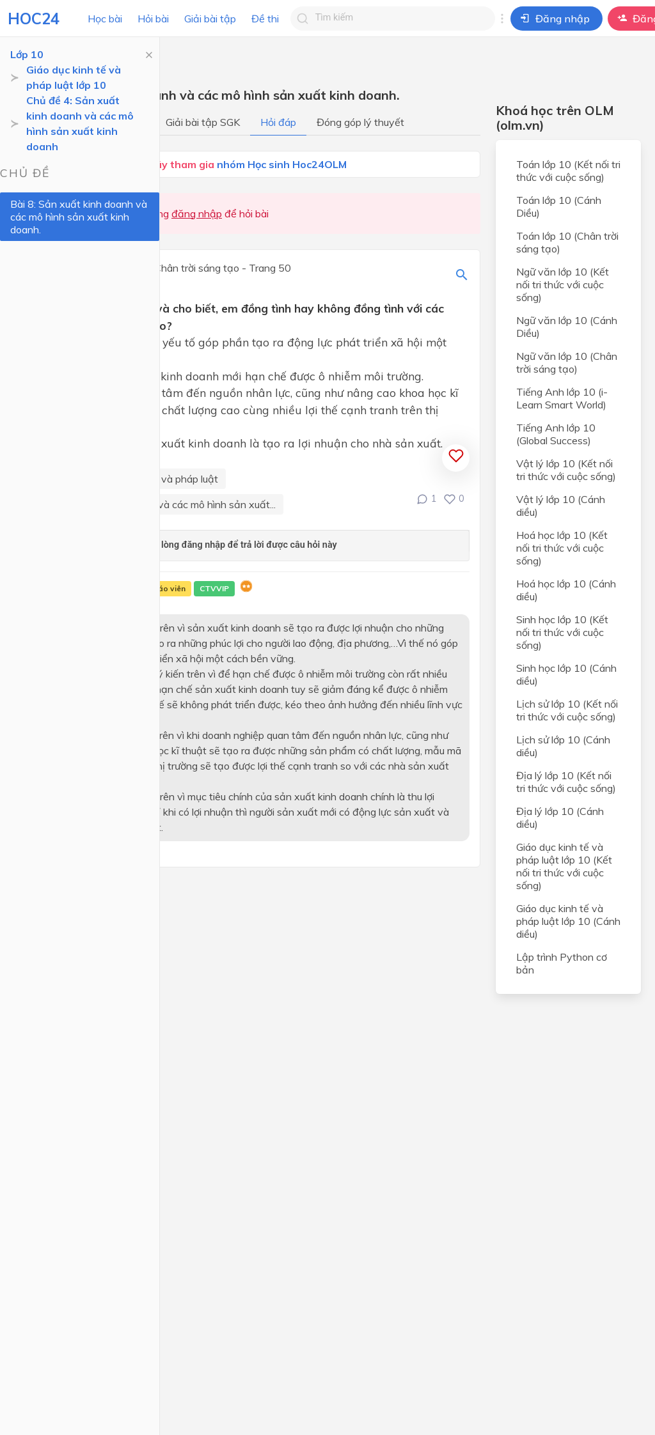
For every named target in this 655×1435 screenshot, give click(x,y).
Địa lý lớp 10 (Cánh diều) (560, 817)
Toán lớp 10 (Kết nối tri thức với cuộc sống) (568, 170)
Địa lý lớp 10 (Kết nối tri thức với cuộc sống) (566, 782)
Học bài (105, 18)
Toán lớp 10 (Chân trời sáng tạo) (567, 242)
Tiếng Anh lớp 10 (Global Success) (556, 434)
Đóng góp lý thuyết (360, 122)
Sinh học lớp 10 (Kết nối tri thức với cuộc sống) (562, 632)
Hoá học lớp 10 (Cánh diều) (566, 590)
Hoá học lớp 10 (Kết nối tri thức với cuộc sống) (562, 548)
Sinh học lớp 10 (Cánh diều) (566, 674)
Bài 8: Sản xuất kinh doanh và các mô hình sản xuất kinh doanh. (78, 217)
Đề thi (265, 18)
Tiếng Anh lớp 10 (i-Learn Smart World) (562, 398)
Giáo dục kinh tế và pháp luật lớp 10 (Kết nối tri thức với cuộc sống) (564, 866)
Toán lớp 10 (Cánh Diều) (558, 206)
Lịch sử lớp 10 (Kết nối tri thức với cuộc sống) (567, 710)
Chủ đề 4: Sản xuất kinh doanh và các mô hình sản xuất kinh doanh (80, 123)
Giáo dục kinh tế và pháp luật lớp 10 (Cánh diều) (568, 921)
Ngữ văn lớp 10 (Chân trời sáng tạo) (566, 362)
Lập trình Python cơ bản (561, 963)
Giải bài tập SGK (203, 122)
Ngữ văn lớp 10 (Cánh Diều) (566, 326)
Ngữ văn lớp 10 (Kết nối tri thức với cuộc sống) (562, 284)
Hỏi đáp (278, 122)
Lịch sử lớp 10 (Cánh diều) (563, 746)
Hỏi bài (153, 18)
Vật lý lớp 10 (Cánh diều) (560, 505)
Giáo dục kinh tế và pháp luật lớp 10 (73, 77)
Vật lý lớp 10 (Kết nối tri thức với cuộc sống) (566, 470)
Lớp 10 (26, 54)
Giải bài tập (210, 18)
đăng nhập (196, 213)
